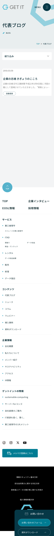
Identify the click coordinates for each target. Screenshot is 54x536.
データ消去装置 (10, 263)
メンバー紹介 (11, 364)
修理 (7, 276)
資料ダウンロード (13, 334)
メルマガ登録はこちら (23, 458)
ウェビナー (10, 320)
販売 (7, 269)
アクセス (9, 378)
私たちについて (12, 358)
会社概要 (9, 351)
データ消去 (31, 247)
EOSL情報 (8, 213)
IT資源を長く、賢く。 (15, 422)
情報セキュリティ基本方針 (27, 482)
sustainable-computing (16, 402)
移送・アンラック (11, 251)
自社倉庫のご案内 (13, 415)
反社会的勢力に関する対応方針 (27, 488)
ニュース (9, 307)
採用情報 (33, 213)
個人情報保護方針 (27, 504)
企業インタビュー (39, 206)
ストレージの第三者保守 (14, 236)
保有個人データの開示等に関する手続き (27, 495)
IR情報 (8, 385)
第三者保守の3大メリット (17, 429)
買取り (7, 247)
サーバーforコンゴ (13, 408)
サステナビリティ (13, 371)
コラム (8, 313)
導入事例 (9, 327)
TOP (5, 206)
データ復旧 (10, 283)
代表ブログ (10, 300)
